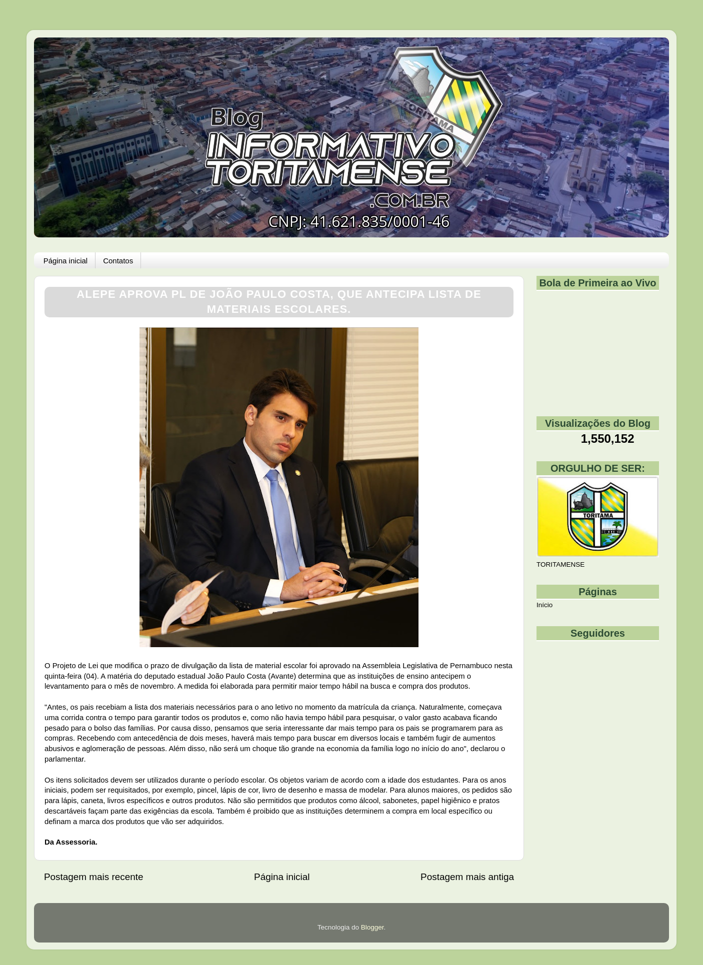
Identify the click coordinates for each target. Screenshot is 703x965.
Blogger (372, 927)
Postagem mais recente (93, 877)
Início (544, 605)
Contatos (118, 260)
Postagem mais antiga (467, 877)
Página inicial (66, 260)
